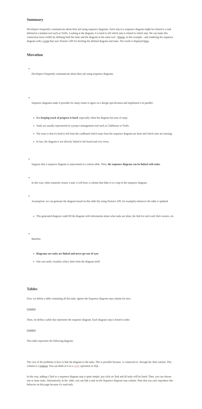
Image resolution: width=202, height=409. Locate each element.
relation (44, 366)
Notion (121, 37)
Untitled (31, 309)
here (146, 41)
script (46, 41)
